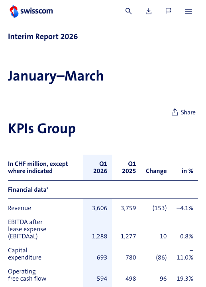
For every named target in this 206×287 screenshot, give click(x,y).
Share (188, 113)
